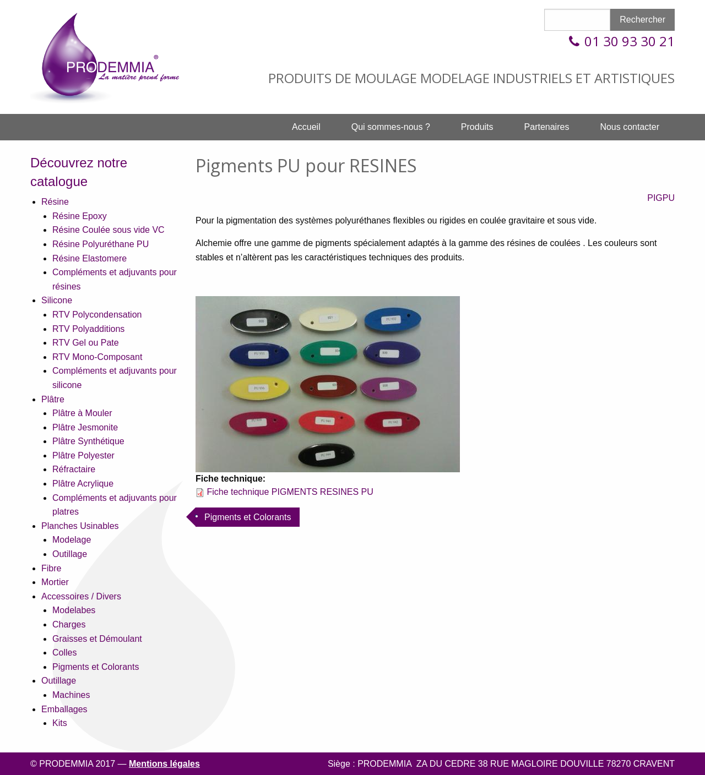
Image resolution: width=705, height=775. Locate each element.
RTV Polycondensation (97, 314)
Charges (68, 624)
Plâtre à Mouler (82, 413)
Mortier (55, 582)
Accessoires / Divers (81, 596)
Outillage (69, 554)
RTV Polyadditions (88, 329)
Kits (59, 723)
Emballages (64, 709)
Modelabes (73, 610)
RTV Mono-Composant (97, 357)
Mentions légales (164, 763)
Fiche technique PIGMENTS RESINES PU (290, 491)
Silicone (56, 300)
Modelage (71, 539)
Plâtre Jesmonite (85, 427)
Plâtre (52, 399)
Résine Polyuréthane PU (100, 244)
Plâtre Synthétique (88, 441)
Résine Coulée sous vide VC (108, 229)
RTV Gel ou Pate (85, 342)
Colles (64, 652)
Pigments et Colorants (95, 667)
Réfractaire (73, 469)
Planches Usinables (80, 526)
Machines (71, 695)
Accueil (306, 127)
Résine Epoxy (79, 216)
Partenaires (547, 127)
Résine (55, 201)
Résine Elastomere (89, 258)
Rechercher (642, 19)
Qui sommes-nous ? (390, 127)
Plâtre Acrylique (82, 483)
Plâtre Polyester (83, 455)
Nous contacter (629, 127)
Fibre (51, 568)
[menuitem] (306, 127)
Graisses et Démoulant (97, 638)
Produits (477, 127)
